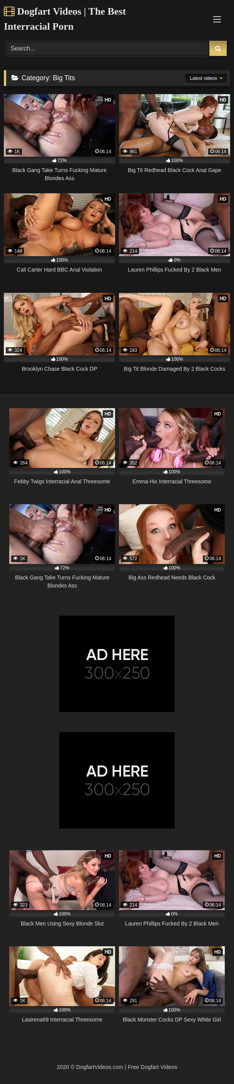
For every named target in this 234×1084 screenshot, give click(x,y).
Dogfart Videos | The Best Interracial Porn (65, 19)
